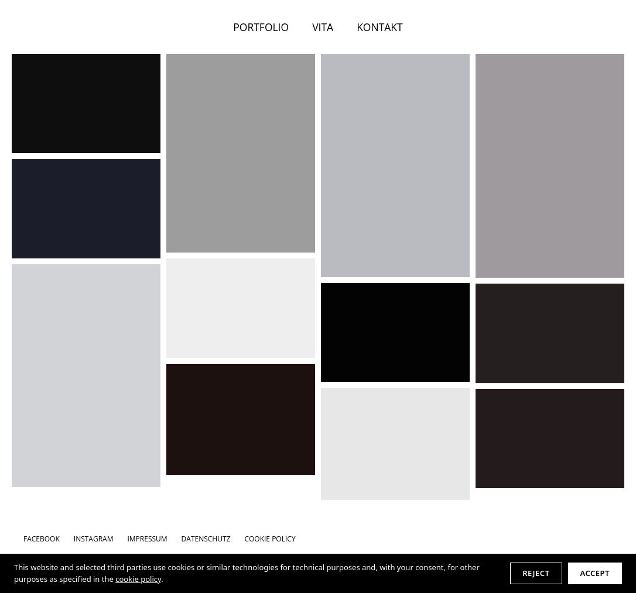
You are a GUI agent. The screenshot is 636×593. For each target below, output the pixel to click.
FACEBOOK (41, 539)
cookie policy (138, 579)
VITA (322, 27)
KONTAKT (380, 27)
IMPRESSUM (147, 539)
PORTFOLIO (261, 27)
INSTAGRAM (94, 539)
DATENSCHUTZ (206, 539)
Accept (595, 573)
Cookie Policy (269, 539)
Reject (535, 573)
